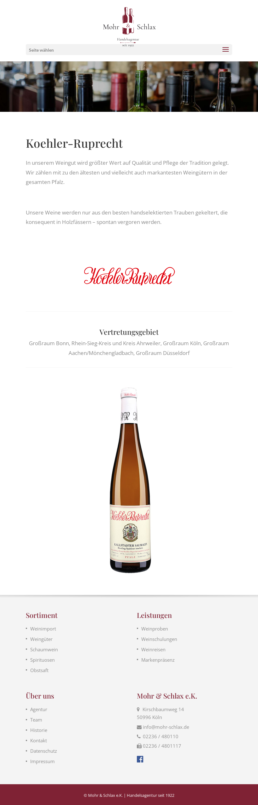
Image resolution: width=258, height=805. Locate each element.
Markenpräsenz (158, 660)
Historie (38, 730)
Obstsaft (39, 670)
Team (36, 720)
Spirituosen (42, 660)
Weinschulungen (159, 639)
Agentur (38, 709)
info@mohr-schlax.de (166, 727)
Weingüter (41, 639)
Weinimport (43, 628)
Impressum (42, 761)
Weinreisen (153, 649)
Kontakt (38, 740)
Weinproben (154, 628)
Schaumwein (44, 649)
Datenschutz (43, 751)
